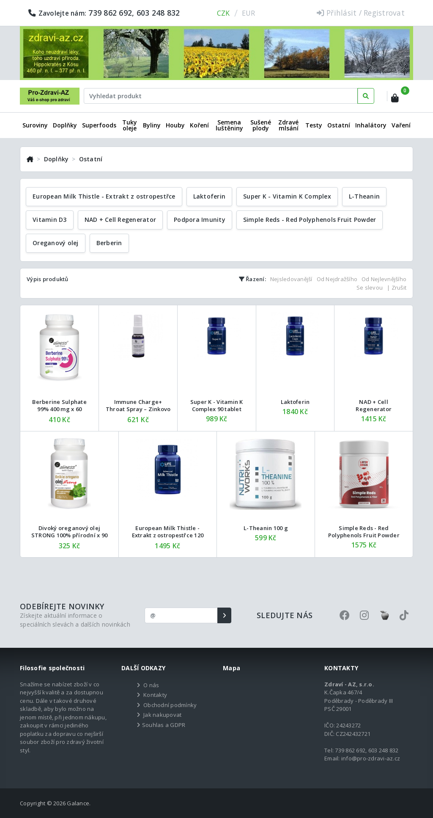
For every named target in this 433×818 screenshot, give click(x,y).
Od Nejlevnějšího (384, 279)
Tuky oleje (129, 125)
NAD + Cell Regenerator (374, 405)
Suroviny (35, 125)
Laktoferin (295, 402)
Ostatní (338, 125)
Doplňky (65, 125)
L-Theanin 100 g (266, 528)
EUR (248, 13)
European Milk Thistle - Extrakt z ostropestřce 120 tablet (168, 535)
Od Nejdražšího (337, 279)
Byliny (152, 125)
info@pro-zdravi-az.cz (370, 758)
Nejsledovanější (291, 279)
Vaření (401, 125)
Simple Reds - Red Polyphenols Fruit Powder (364, 531)
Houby (175, 125)
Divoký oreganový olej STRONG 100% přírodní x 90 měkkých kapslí (69, 535)
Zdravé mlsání (288, 125)
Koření (199, 125)
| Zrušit (396, 287)
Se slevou (369, 287)
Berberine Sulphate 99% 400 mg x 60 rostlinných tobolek (59, 409)
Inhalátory (370, 125)
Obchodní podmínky (170, 705)
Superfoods (99, 125)
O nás (151, 685)
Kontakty (155, 695)
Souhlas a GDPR (164, 725)
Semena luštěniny (229, 125)
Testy (313, 125)
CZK (223, 13)
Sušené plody (260, 125)
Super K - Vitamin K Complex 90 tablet (216, 405)
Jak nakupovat (162, 715)
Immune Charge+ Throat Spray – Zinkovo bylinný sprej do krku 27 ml (138, 412)
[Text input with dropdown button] (221, 96)
